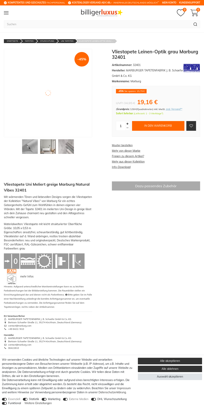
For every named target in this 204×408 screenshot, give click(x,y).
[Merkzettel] (182, 12)
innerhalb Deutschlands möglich (115, 2)
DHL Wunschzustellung (112, 399)
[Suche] (195, 24)
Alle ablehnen (170, 369)
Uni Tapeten (67, 41)
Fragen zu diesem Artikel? (128, 156)
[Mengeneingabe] (120, 126)
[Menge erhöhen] (127, 124)
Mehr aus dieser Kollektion (128, 161)
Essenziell (14, 399)
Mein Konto (169, 2)
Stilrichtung (47, 41)
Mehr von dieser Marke (126, 150)
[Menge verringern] (127, 128)
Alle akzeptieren (170, 361)
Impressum (124, 388)
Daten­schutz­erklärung (112, 392)
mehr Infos (27, 276)
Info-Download (121, 167)
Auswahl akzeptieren (170, 376)
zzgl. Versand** (174, 109)
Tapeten (29, 41)
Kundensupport (189, 2)
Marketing (54, 399)
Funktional (14, 403)
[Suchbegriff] (97, 24)
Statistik (34, 399)
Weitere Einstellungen (38, 403)
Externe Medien (78, 399)
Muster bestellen (122, 145)
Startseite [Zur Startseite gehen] (12, 41)
